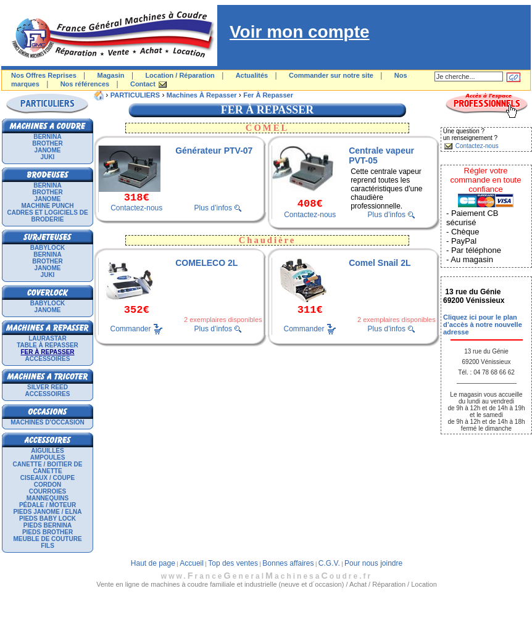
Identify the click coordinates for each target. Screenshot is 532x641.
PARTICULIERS (135, 95)
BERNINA (47, 136)
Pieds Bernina (47, 525)
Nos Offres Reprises (44, 75)
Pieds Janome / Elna (47, 511)
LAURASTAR (47, 338)
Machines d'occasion (47, 422)
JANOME (48, 150)
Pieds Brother (47, 532)
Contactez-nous (136, 208)
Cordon (47, 484)
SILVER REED (47, 387)
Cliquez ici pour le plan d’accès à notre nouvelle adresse (482, 324)
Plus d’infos (213, 208)
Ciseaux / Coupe (47, 477)
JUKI (48, 157)
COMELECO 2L (206, 263)
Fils (47, 545)
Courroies (48, 491)
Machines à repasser (202, 95)
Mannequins (48, 498)
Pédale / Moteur (47, 505)
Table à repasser (47, 345)
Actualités (252, 75)
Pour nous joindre (373, 563)
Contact (143, 84)
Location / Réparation (179, 75)
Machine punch (48, 205)
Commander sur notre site (331, 75)
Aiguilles (47, 450)
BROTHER (47, 143)
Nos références (85, 84)
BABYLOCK (47, 247)
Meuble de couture (47, 539)
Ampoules (47, 457)
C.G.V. (329, 563)
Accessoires (47, 358)
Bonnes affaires (288, 563)
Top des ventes (233, 563)
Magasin (111, 75)
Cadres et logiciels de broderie (47, 216)
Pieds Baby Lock (47, 518)
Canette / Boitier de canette (48, 467)
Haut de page (153, 563)
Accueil (192, 563)
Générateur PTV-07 (213, 150)
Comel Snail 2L (379, 263)
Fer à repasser (268, 95)
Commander (130, 328)
